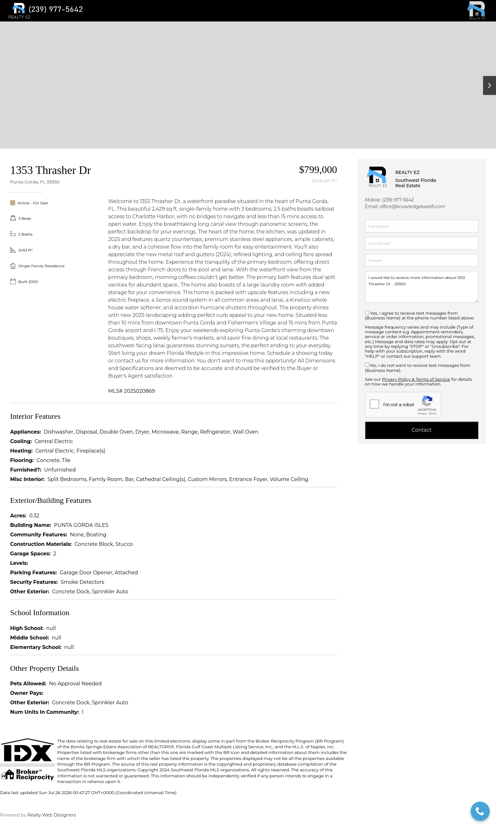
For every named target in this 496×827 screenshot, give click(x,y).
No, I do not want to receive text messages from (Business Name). (417, 368)
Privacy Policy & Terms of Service (416, 379)
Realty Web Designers (51, 815)
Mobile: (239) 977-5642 (389, 200)
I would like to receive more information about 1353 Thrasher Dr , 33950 (421, 287)
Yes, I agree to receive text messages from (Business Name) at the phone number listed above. (419, 315)
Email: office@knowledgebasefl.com (405, 206)
